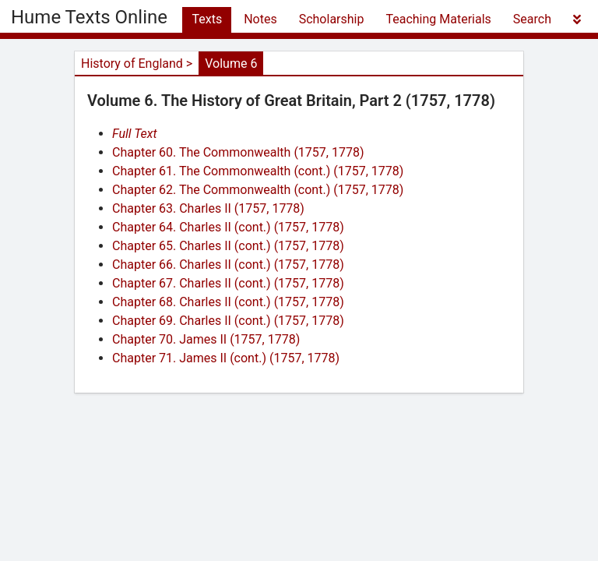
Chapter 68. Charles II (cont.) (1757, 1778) (228, 302)
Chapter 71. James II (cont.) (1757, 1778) (225, 358)
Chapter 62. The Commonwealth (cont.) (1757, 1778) (257, 189)
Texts (207, 19)
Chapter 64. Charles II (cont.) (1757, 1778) (228, 227)
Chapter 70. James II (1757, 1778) (206, 339)
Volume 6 (231, 63)
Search (532, 19)
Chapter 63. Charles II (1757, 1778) (208, 208)
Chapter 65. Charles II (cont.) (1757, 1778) (228, 245)
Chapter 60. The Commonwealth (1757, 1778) (238, 152)
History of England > (136, 63)
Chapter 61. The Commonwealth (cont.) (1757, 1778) (257, 171)
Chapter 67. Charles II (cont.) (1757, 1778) (228, 283)
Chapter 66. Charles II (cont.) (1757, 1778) (228, 264)
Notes (260, 19)
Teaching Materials (438, 19)
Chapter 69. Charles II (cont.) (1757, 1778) (228, 320)
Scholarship (331, 19)
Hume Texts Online (89, 17)
